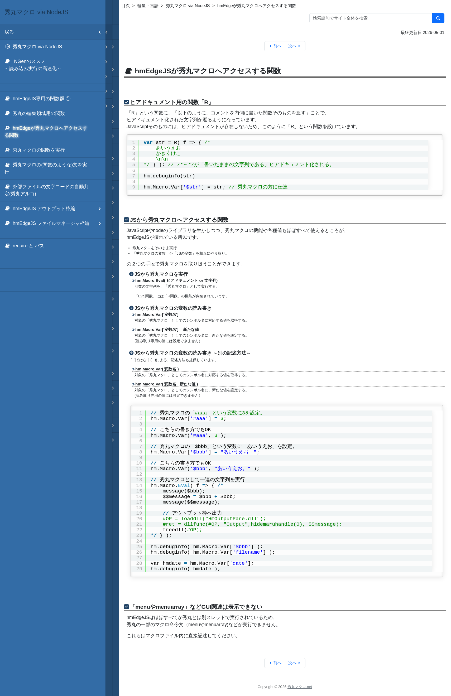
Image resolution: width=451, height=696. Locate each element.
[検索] (438, 18)
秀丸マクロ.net (299, 687)
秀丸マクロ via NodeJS (188, 5)
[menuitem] (52, 47)
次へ (295, 46)
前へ (275, 46)
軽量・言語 (148, 5)
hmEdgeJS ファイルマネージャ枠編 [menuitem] (54, 223)
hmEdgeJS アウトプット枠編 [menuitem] (54, 208)
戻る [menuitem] (54, 32)
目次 (125, 5)
